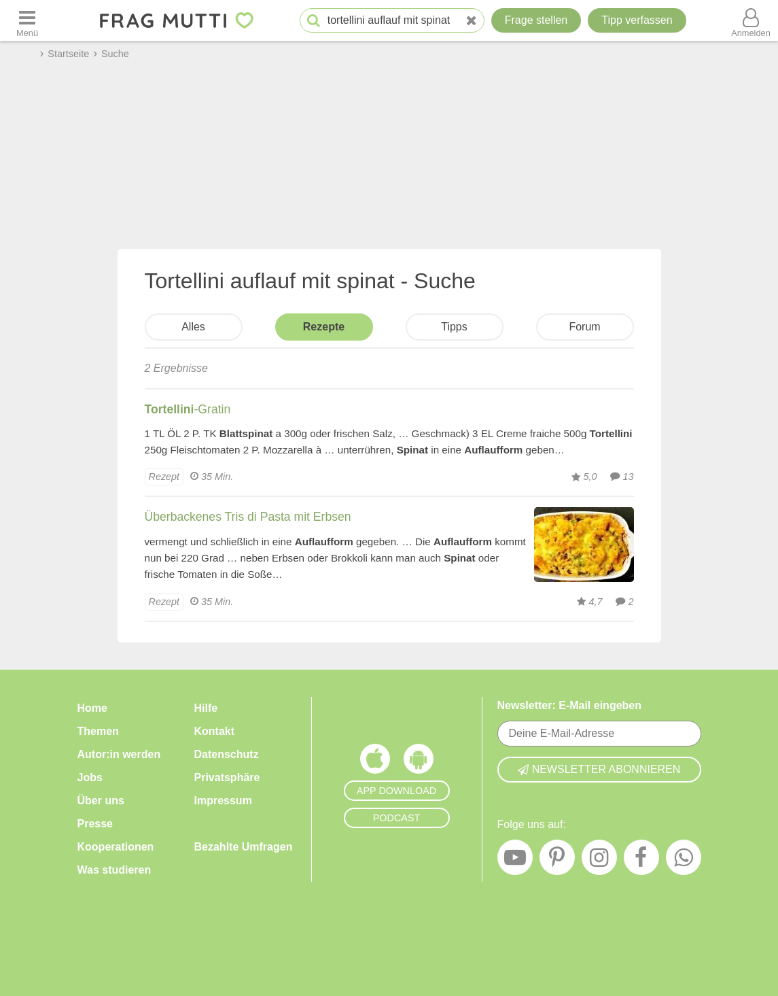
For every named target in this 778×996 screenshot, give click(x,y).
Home (92, 708)
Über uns (100, 800)
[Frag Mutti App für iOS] (375, 762)
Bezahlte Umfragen (243, 847)
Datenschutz (226, 754)
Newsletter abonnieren (599, 769)
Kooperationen (115, 847)
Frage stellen (536, 20)
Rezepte (323, 326)
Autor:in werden (119, 754)
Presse (95, 823)
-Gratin (188, 409)
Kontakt (214, 731)
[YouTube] (515, 861)
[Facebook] (641, 861)
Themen (98, 731)
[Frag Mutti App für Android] (419, 762)
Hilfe (206, 708)
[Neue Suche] (471, 21)
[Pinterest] (557, 861)
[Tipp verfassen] (637, 20)
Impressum (223, 800)
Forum (584, 326)
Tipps (454, 326)
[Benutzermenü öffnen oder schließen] (751, 20)
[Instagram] (599, 861)
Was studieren (114, 870)
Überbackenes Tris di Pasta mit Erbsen (248, 516)
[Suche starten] (313, 21)
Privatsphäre (227, 777)
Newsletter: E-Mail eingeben (569, 705)
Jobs (90, 777)
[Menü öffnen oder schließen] (27, 20)
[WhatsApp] (683, 861)
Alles (193, 326)
